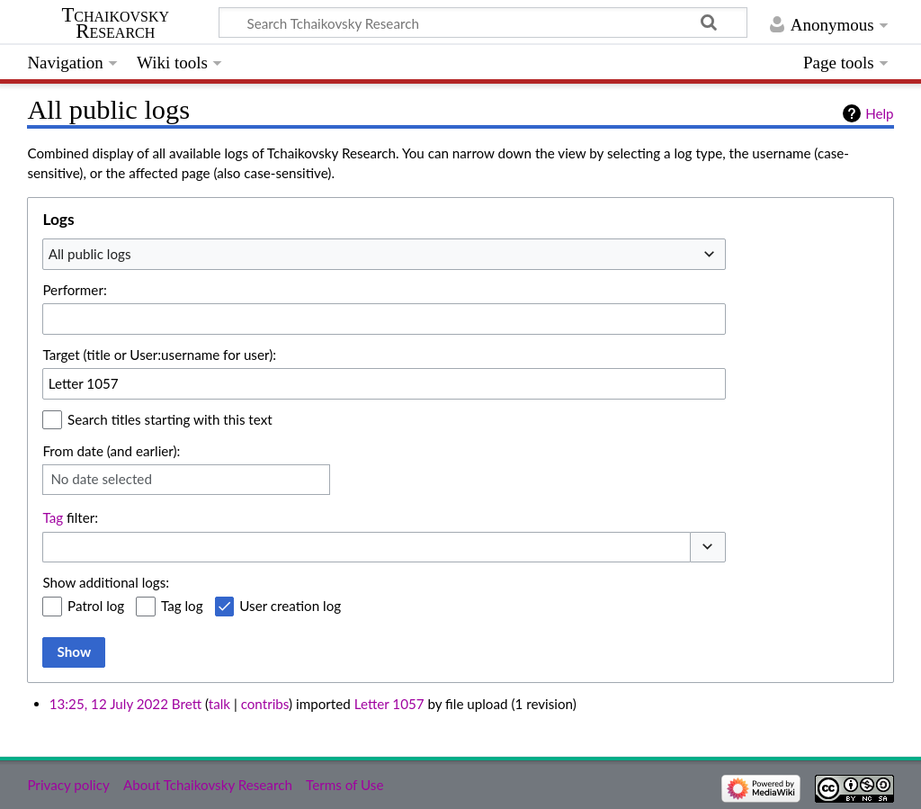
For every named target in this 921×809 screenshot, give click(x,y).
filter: (70, 517)
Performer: (74, 290)
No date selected (101, 479)
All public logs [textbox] (90, 254)
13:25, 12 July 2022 (108, 704)
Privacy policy (68, 785)
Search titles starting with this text (170, 419)
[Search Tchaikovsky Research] (483, 22)
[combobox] (384, 253)
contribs (265, 704)
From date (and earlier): (111, 451)
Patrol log (95, 606)
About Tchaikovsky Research (207, 785)
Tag (52, 517)
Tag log (182, 606)
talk (219, 704)
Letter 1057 (389, 704)
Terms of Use (344, 785)
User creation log (290, 606)
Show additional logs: (105, 582)
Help (879, 113)
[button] (708, 547)
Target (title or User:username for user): (159, 354)
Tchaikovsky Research (115, 23)
